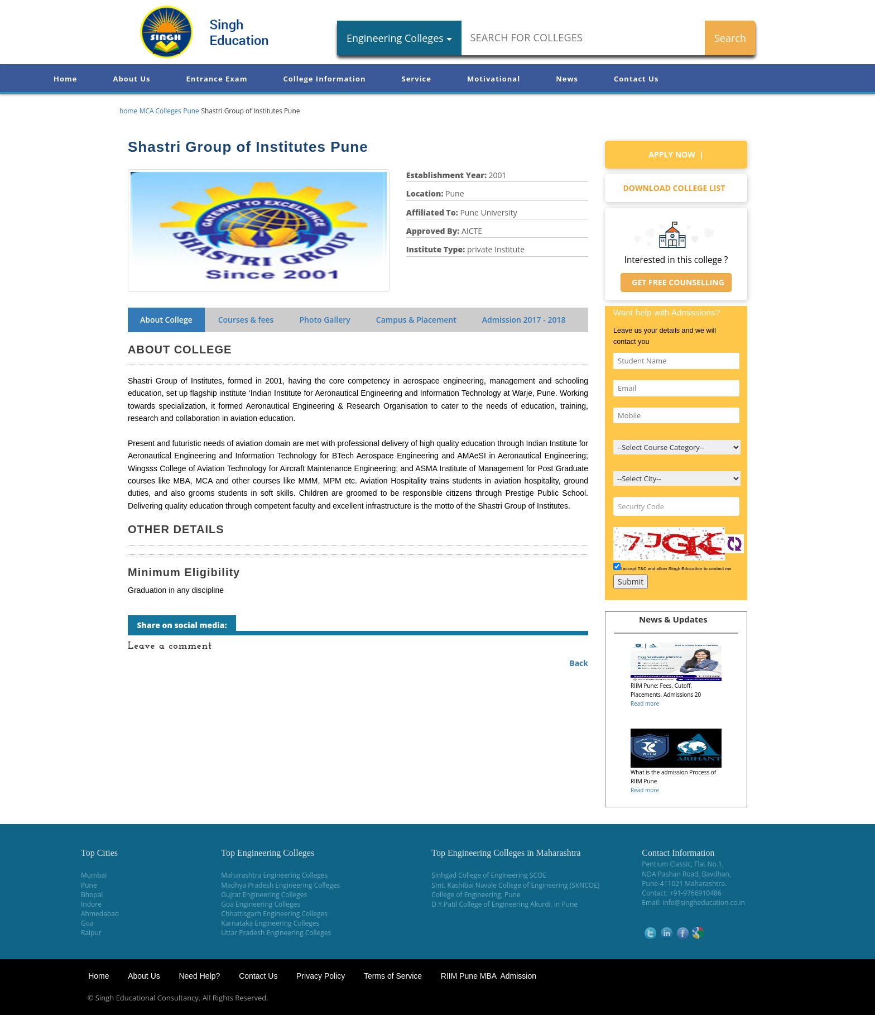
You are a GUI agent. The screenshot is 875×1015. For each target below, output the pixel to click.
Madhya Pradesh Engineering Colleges (280, 885)
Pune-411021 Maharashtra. (684, 883)
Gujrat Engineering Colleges (264, 894)
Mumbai (94, 875)
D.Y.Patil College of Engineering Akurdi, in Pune (504, 904)
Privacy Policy (320, 975)
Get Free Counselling (676, 282)
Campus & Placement (416, 319)
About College (166, 319)
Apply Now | (676, 154)
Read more (645, 703)
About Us (131, 79)
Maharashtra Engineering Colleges (274, 875)
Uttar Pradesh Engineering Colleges (276, 932)
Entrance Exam (217, 79)
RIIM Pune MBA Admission (488, 975)
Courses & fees (246, 319)
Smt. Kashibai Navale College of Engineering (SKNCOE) (515, 885)
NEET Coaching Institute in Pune (737, 998)
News (567, 79)
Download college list (676, 188)
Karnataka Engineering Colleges (270, 923)
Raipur (91, 932)
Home (65, 79)
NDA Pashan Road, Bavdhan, (686, 874)
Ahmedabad (100, 913)
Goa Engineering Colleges (260, 904)
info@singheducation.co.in (703, 902)
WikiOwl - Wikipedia (831, 998)
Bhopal (92, 894)
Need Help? (200, 975)
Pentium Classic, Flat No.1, (683, 864)
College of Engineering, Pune (475, 894)
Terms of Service (393, 975)
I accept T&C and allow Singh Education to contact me (676, 568)
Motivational (493, 79)
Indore (91, 904)
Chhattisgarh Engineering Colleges (274, 913)
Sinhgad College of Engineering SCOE (488, 875)
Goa (87, 923)
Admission (524, 319)
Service (416, 79)
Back (578, 663)
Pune (89, 885)
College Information (324, 79)
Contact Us (636, 79)
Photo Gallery (324, 319)
